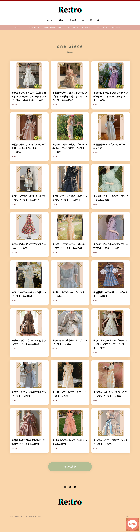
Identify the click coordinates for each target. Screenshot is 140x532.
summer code (34, 27)
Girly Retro (86, 27)
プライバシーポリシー (16, 516)
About (49, 20)
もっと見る (70, 466)
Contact (73, 20)
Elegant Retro (71, 27)
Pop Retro (100, 27)
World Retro (115, 27)
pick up (17, 27)
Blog (61, 20)
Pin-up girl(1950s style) (52, 27)
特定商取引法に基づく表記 (33, 516)
